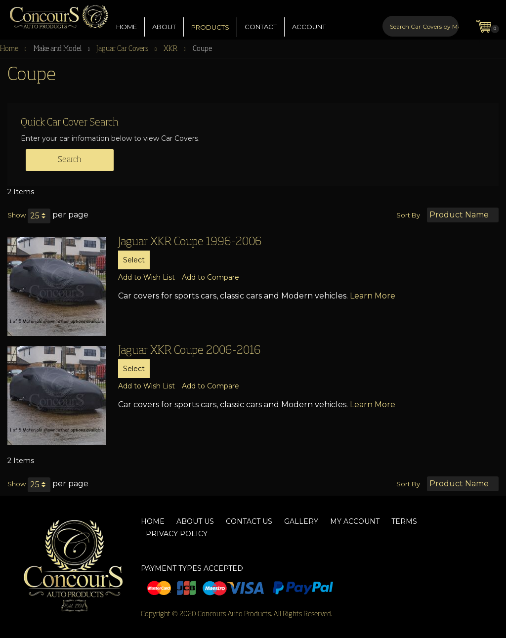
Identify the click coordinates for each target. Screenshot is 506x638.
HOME (126, 19)
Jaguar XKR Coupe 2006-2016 (189, 350)
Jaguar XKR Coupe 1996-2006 (190, 242)
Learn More (372, 295)
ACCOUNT (309, 19)
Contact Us (249, 521)
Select (134, 259)
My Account (355, 521)
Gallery (301, 521)
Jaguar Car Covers (123, 48)
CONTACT (261, 19)
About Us (195, 521)
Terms (404, 521)
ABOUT (164, 19)
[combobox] (420, 18)
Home (10, 48)
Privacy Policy (177, 533)
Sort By (408, 215)
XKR (171, 48)
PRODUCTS (210, 20)
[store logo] (54, 14)
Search (70, 160)
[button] (146, 277)
